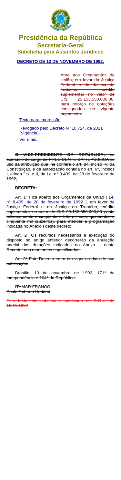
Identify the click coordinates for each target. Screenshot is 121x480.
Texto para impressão (39, 119)
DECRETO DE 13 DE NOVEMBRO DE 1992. (60, 61)
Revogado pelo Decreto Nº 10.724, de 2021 (61, 128)
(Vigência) (29, 133)
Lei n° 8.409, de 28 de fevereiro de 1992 (60, 199)
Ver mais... (29, 139)
